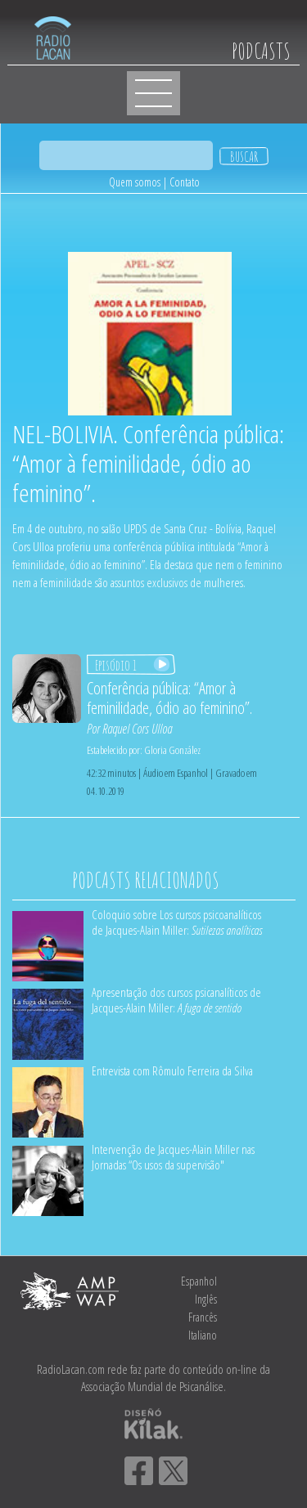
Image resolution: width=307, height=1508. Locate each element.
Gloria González (172, 750)
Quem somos (134, 182)
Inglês (206, 1299)
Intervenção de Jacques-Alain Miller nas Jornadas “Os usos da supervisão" (173, 1157)
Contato (184, 182)
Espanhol (199, 1281)
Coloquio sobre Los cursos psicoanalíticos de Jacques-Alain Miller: (177, 922)
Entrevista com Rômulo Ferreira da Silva (172, 1070)
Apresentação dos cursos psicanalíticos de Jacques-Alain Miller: (176, 1000)
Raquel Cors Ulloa (137, 729)
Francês (202, 1317)
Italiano (202, 1335)
